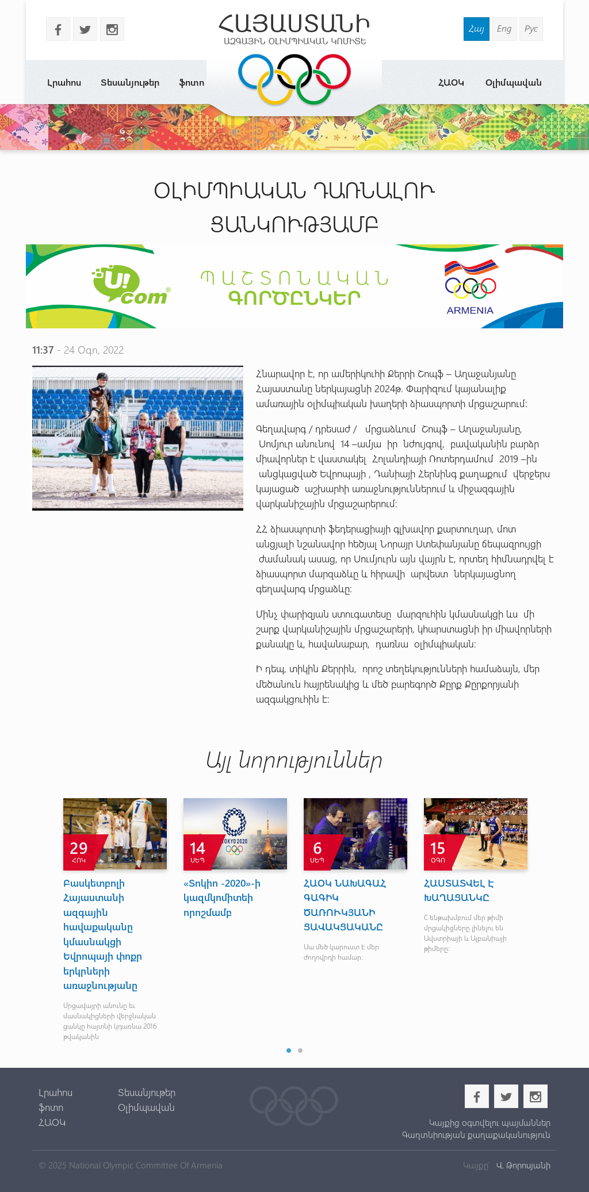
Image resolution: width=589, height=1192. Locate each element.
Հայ (476, 28)
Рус (531, 28)
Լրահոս (64, 82)
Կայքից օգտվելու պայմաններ (489, 1122)
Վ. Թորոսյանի (522, 1165)
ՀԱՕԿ (451, 82)
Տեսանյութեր (130, 82)
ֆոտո (191, 82)
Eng (504, 28)
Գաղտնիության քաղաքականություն (476, 1134)
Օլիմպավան (513, 82)
